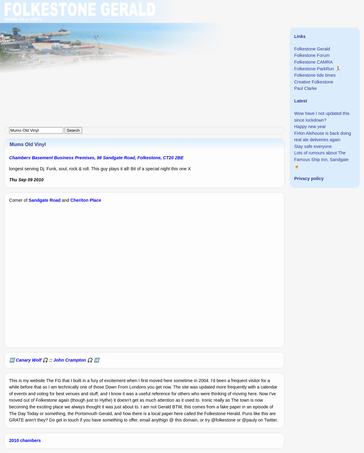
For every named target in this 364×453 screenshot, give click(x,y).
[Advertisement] (182, 43)
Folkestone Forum (311, 55)
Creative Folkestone (313, 81)
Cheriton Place (86, 200)
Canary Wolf (29, 360)
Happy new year (310, 126)
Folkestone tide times (315, 75)
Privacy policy (309, 178)
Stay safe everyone (313, 146)
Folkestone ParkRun (314, 68)
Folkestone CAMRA (313, 62)
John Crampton (69, 360)
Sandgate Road (45, 200)
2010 (14, 440)
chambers (30, 440)
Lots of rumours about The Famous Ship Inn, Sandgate (321, 156)
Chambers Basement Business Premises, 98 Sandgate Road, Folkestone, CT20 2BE (96, 157)
